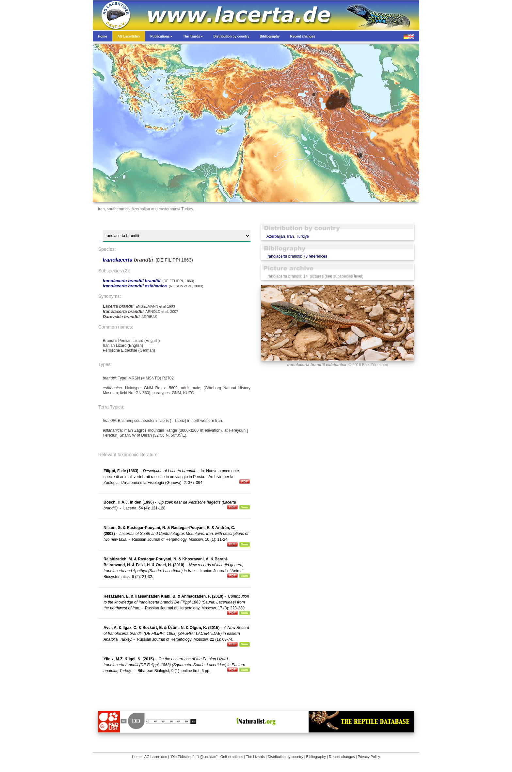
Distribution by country (285, 757)
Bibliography (316, 757)
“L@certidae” (207, 757)
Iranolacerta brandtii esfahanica (135, 285)
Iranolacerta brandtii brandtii (131, 280)
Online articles (231, 757)
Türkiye (302, 236)
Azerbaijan (275, 236)
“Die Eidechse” (182, 757)
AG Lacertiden (155, 757)
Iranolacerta (118, 260)
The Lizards (255, 757)
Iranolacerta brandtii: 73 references (296, 256)
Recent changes (342, 757)
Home (136, 757)
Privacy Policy (369, 757)
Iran (290, 236)
